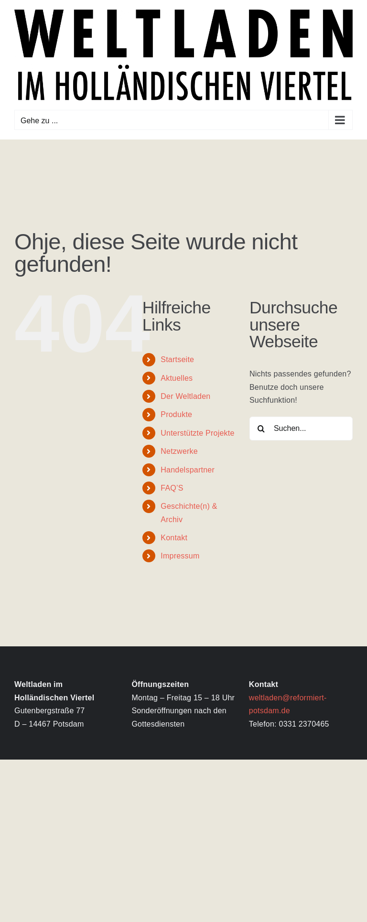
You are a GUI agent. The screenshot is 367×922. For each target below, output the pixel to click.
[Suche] (261, 428)
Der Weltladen (185, 396)
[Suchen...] (301, 428)
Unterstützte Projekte (197, 433)
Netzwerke (179, 451)
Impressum (180, 556)
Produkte (176, 414)
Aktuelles (177, 378)
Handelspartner (188, 470)
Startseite (177, 359)
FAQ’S (172, 488)
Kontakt (174, 538)
